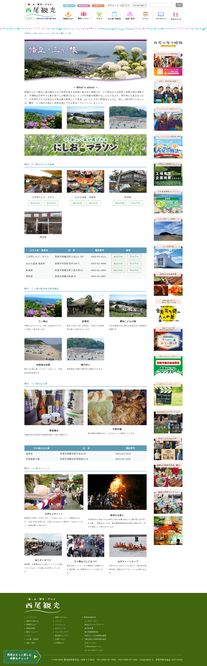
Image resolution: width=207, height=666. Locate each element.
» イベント (57, 621)
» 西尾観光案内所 (89, 617)
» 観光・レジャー (31, 632)
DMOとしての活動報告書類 (94, 635)
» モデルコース (59, 628)
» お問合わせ (58, 643)
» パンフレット (59, 624)
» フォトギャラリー (61, 632)
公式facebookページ (91, 646)
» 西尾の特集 (29, 628)
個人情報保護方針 (90, 632)
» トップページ (30, 617)
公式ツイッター (89, 643)
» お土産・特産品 (31, 639)
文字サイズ (114, 5)
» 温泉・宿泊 (29, 643)
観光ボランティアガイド (93, 624)
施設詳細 (35, 203)
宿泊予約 (51, 203)
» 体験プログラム (60, 617)
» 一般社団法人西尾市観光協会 (94, 639)
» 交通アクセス (59, 639)
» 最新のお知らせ (31, 621)
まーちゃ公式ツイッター (93, 650)
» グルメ (28, 635)
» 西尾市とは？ (30, 624)
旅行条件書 (87, 628)
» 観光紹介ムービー (61, 635)
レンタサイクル (89, 621)
